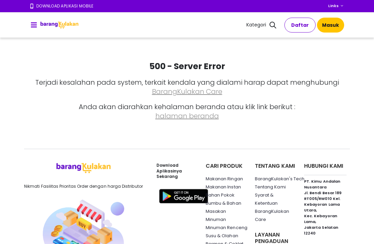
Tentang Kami (270, 187)
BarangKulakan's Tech (279, 179)
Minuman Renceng (226, 227)
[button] (272, 25)
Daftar (300, 25)
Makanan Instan (223, 187)
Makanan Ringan (224, 179)
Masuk (330, 25)
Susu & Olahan (222, 235)
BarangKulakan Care (187, 91)
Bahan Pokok (220, 195)
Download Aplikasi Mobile (65, 6)
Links (333, 5)
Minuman (216, 219)
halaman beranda (187, 116)
